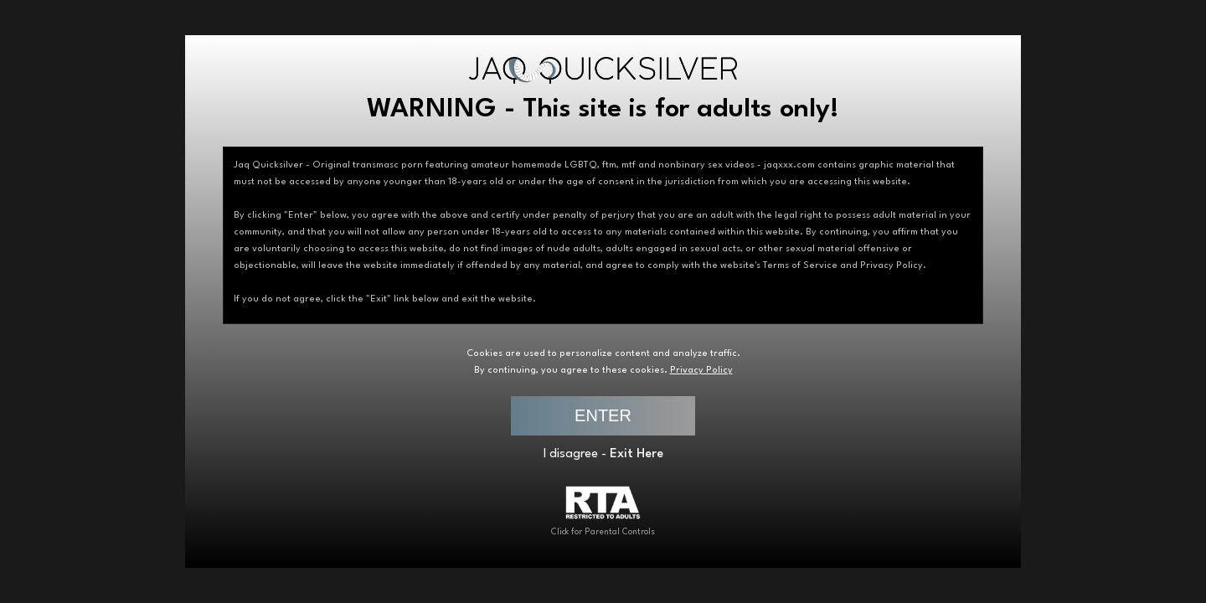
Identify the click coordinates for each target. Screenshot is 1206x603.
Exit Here (636, 454)
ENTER (603, 415)
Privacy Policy (701, 370)
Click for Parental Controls (603, 511)
